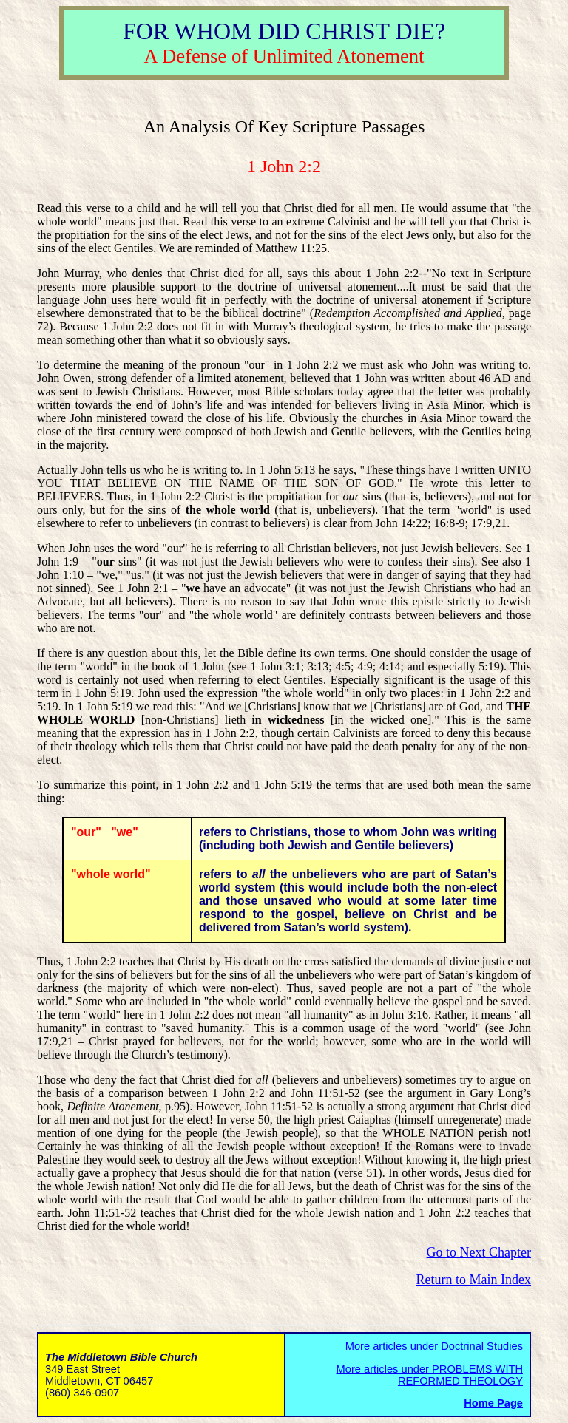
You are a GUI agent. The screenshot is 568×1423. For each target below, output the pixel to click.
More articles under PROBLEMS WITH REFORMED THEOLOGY (430, 1375)
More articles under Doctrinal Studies (434, 1346)
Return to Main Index (473, 1279)
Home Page (493, 1403)
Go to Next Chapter (479, 1252)
